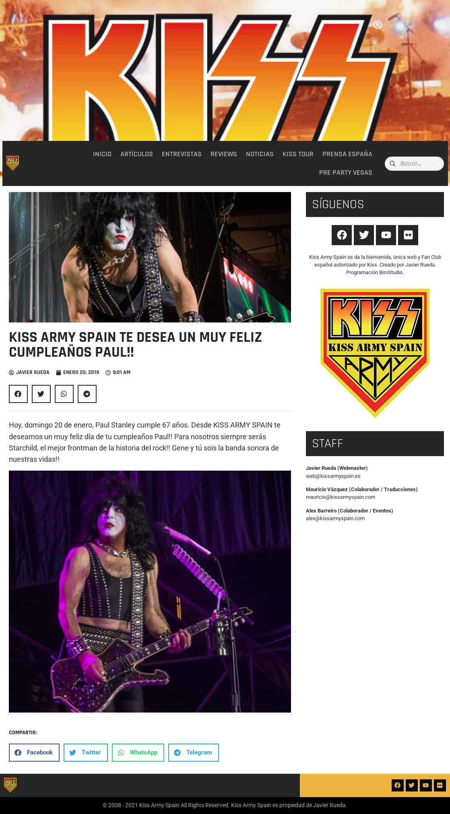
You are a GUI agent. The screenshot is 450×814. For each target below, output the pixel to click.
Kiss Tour (298, 154)
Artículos (136, 154)
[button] (18, 394)
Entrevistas (182, 154)
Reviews (224, 154)
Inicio (102, 154)
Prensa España (347, 154)
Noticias (260, 154)
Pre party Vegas (345, 172)
